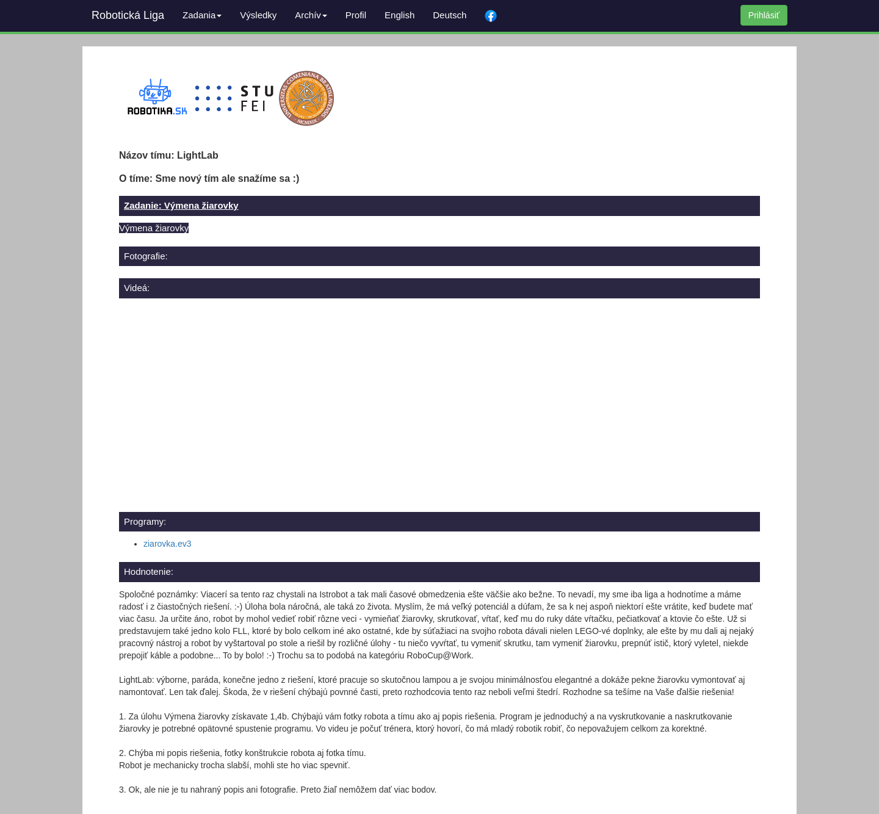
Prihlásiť (764, 15)
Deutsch (449, 15)
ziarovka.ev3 (167, 544)
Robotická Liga (128, 15)
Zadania (202, 15)
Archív (311, 15)
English (399, 15)
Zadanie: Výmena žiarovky (181, 205)
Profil (355, 15)
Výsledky (258, 15)
